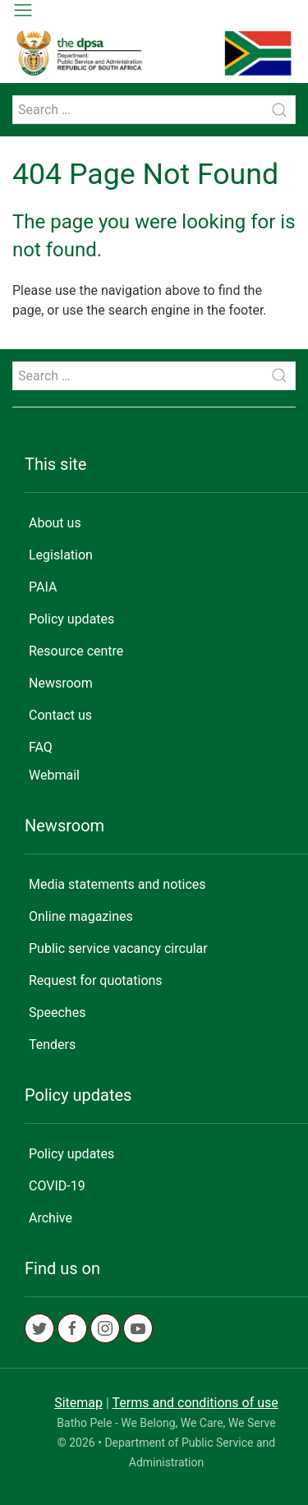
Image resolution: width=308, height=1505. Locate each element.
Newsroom (61, 683)
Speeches (57, 1012)
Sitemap (78, 1403)
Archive (50, 1218)
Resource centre (76, 651)
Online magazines (81, 916)
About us (55, 523)
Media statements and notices (117, 884)
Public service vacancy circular (118, 948)
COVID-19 (57, 1186)
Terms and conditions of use (195, 1403)
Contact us (60, 715)
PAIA (43, 587)
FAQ (41, 747)
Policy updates (71, 619)
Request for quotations (96, 980)
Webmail (54, 775)
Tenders (52, 1044)
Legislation (61, 555)
